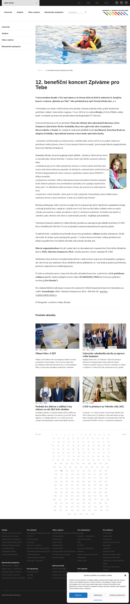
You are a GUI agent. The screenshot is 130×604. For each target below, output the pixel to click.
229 (107, 507)
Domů (40, 70)
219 (106, 503)
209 (107, 500)
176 (89, 489)
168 (101, 485)
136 (89, 474)
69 (84, 453)
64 (58, 453)
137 (95, 474)
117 (97, 467)
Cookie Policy (98, 600)
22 (88, 438)
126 (89, 471)
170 (56, 489)
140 (55, 478)
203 (72, 500)
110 (60, 467)
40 (58, 446)
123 (72, 471)
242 (81, 514)
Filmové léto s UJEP (45, 353)
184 (78, 492)
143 (72, 478)
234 (78, 510)
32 (78, 442)
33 (83, 442)
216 (89, 503)
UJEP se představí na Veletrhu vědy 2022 (103, 406)
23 (93, 438)
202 (66, 500)
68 (79, 453)
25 (103, 438)
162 (66, 485)
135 (84, 474)
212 (67, 503)
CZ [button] (80, 3)
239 (107, 510)
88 (58, 460)
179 (106, 489)
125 (84, 471)
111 (65, 467)
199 (106, 496)
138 (100, 474)
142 (66, 478)
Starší (124, 434)
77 (63, 456)
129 (106, 471)
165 (84, 485)
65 (63, 453)
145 (84, 478)
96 (99, 460)
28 (58, 442)
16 (59, 438)
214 (78, 503)
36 (98, 442)
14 (109, 435)
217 (95, 503)
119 (108, 467)
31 (73, 442)
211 (61, 503)
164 (78, 485)
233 (72, 510)
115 (86, 467)
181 (61, 492)
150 (56, 482)
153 (72, 482)
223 (72, 507)
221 (61, 507)
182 (67, 492)
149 (106, 478)
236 (89, 510)
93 (83, 460)
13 (104, 435)
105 (89, 464)
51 (53, 449)
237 (95, 510)
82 (88, 456)
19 (73, 438)
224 (78, 507)
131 (61, 474)
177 (95, 489)
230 (55, 510)
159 (106, 482)
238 (101, 510)
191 (61, 496)
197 (95, 496)
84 (98, 456)
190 (55, 496)
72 (99, 453)
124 (78, 471)
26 (108, 438)
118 (102, 467)
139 (106, 474)
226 (89, 507)
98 (109, 460)
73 (104, 453)
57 (83, 449)
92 (78, 460)
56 (78, 449)
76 (59, 456)
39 (53, 446)
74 (109, 453)
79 (73, 456)
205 (84, 500)
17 (63, 438)
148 (101, 478)
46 (88, 446)
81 (83, 456)
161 (61, 485)
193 (72, 496)
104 (83, 464)
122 (67, 471)
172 (67, 489)
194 (78, 496)
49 (104, 446)
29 (63, 442)
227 (95, 507)
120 (56, 471)
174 (78, 489)
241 (75, 514)
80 (79, 456)
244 (92, 514)
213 (72, 503)
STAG (106, 3)
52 (58, 449)
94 (88, 460)
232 (66, 510)
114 (81, 467)
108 (106, 464)
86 (108, 456)
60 (98, 449)
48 (99, 446)
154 (78, 482)
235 (84, 510)
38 (108, 442)
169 (106, 485)
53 (63, 449)
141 (61, 478)
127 (95, 471)
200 (54, 500)
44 (78, 446)
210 (56, 503)
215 (84, 503)
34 (88, 442)
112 (70, 467)
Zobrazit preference (117, 595)
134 (78, 474)
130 (56, 474)
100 (61, 464)
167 (95, 485)
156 (89, 482)
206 (89, 500)
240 (69, 514)
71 (94, 453)
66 (69, 453)
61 (103, 449)
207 (95, 500)
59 (93, 449)
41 (63, 446)
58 (88, 449)
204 (77, 500)
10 (90, 435)
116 (92, 467)
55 (73, 449)
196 (89, 496)
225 (84, 507)
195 (84, 496)
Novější (38, 434)
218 (100, 503)
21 (83, 438)
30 (69, 442)
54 (68, 449)
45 (83, 446)
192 (66, 496)
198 (101, 496)
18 (68, 438)
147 (95, 478)
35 (93, 442)
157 (95, 482)
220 (55, 507)
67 (74, 453)
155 (84, 482)
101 (67, 464)
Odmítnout (98, 595)
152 (67, 482)
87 (53, 460)
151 (61, 482)
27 (53, 442)
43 (73, 446)
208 (101, 500)
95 (93, 460)
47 (94, 446)
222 (66, 507)
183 (72, 492)
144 (78, 478)
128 (100, 471)
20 (78, 438)
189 (106, 492)
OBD (88, 3)
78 (68, 456)
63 (53, 453)
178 (100, 489)
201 (60, 500)
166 (89, 485)
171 (61, 489)
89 (63, 460)
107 (100, 464)
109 (54, 467)
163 (72, 485)
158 (100, 482)
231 (61, 510)
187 (95, 492)
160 (55, 485)
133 (72, 474)
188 (100, 492)
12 (99, 435)
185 (84, 492)
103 (78, 464)
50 (109, 446)
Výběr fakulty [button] (20, 3)
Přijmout (78, 595)
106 (95, 464)
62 (108, 449)
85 (103, 456)
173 (72, 489)
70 (89, 453)
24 (98, 438)
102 (72, 464)
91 (73, 460)
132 (67, 474)
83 (93, 456)
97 (104, 460)
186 (89, 492)
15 (54, 438)
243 (86, 514)
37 (103, 442)
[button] (125, 575)
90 (68, 460)
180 (56, 492)
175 (84, 489)
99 (55, 464)
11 (94, 435)
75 (53, 456)
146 (89, 478)
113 (76, 467)
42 (68, 446)
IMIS (97, 3)
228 (101, 507)
